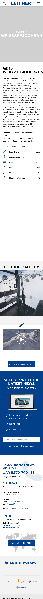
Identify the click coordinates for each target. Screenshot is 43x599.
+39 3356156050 (15, 502)
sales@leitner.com (11, 527)
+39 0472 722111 (18, 472)
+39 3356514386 (12, 504)
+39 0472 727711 (11, 495)
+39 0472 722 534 (12, 525)
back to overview (22, 364)
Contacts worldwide (21, 543)
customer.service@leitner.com (16, 508)
